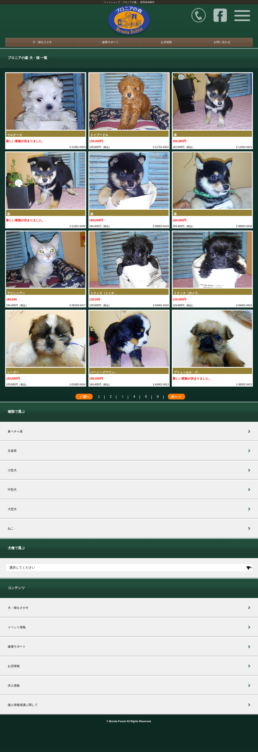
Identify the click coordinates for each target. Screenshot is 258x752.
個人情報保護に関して (23, 705)
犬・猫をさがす (42, 42)
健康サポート (110, 42)
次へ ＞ (176, 396)
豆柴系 (12, 450)
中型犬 (12, 489)
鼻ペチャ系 (15, 431)
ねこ (11, 528)
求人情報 (14, 685)
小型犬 (12, 470)
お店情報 (166, 42)
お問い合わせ (222, 42)
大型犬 (12, 509)
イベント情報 (17, 627)
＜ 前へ (84, 396)
